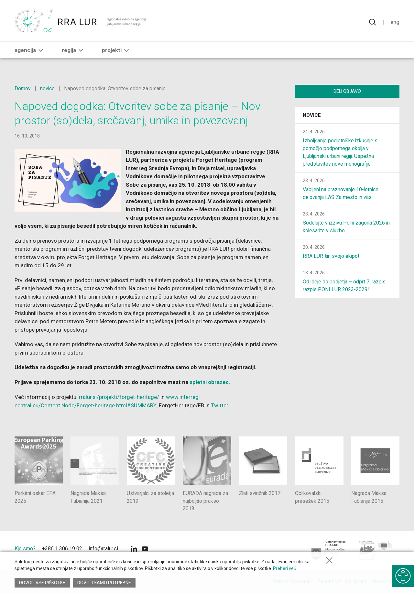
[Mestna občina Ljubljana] (328, 550)
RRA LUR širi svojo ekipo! (331, 257)
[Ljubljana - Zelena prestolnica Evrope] (376, 550)
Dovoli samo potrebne (104, 582)
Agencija (30, 54)
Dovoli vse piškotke (42, 582)
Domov (23, 88)
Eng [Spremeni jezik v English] (394, 22)
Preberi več (284, 569)
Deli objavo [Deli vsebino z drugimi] (347, 91)
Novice (312, 116)
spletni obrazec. (210, 382)
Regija (74, 54)
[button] (41, 54)
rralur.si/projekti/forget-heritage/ (119, 396)
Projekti (116, 54)
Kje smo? (25, 548)
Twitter (218, 405)
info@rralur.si (103, 548)
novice (47, 88)
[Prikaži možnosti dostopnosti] (402, 574)
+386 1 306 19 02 (62, 548)
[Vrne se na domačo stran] (81, 23)
